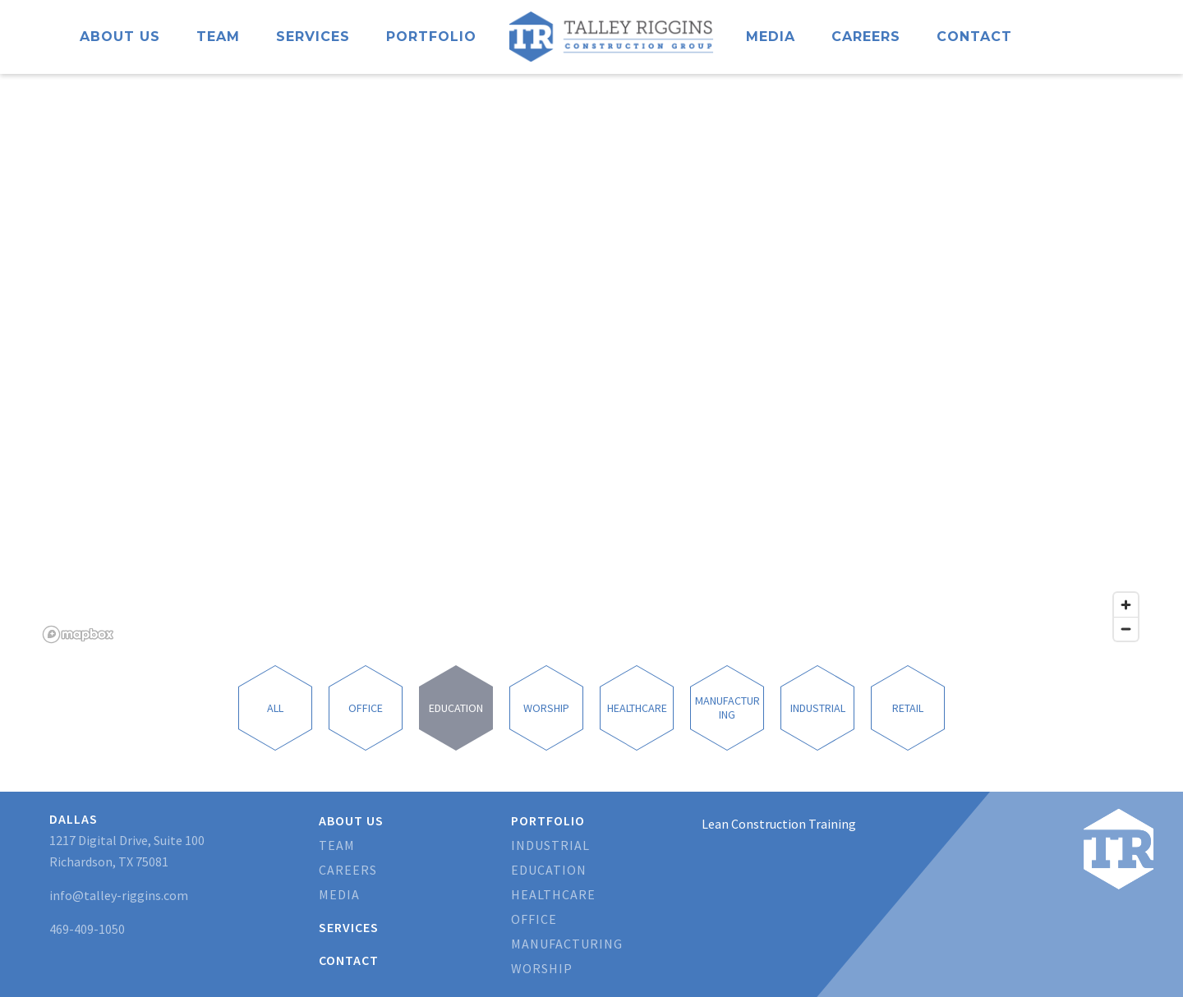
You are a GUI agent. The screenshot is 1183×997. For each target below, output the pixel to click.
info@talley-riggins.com (118, 895)
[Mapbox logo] (78, 634)
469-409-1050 (87, 929)
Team (218, 36)
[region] (591, 361)
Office (534, 919)
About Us (120, 36)
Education (549, 869)
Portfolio (431, 36)
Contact (974, 36)
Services (313, 36)
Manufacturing (567, 943)
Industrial (550, 845)
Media (770, 36)
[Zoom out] (1126, 629)
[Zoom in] (1126, 605)
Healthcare (553, 894)
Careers (865, 36)
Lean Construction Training (779, 824)
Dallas (73, 819)
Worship (542, 968)
